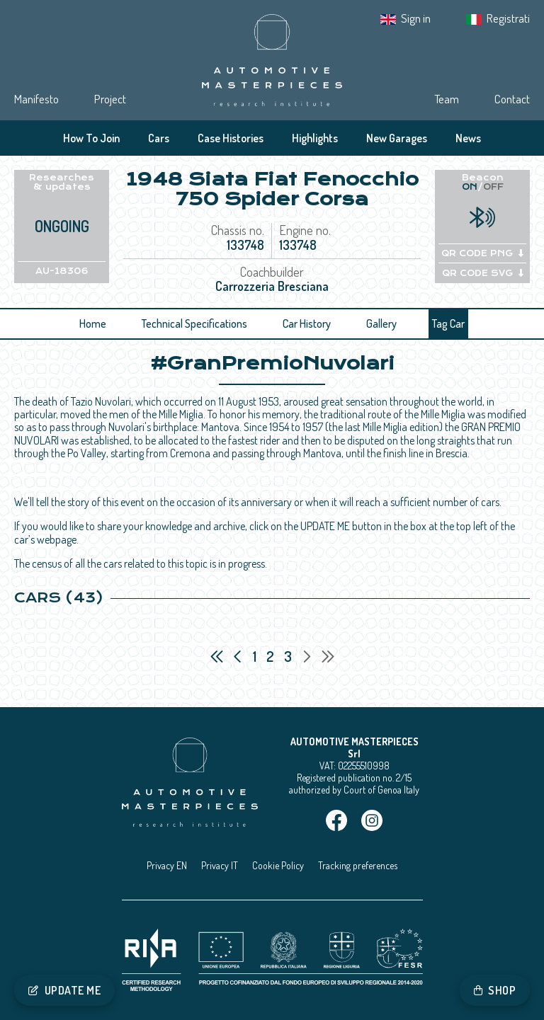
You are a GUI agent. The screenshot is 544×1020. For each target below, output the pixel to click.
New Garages (396, 138)
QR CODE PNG (482, 253)
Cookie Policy (278, 865)
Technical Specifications (194, 323)
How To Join (91, 138)
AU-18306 (62, 271)
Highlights (315, 138)
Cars (158, 138)
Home (92, 323)
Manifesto (36, 98)
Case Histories (231, 138)
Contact (512, 98)
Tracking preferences (357, 865)
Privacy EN (167, 865)
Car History (307, 323)
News (468, 138)
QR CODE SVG (482, 273)
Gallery (381, 323)
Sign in (416, 18)
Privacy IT (219, 865)
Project (110, 98)
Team (446, 98)
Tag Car (448, 323)
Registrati (508, 18)
